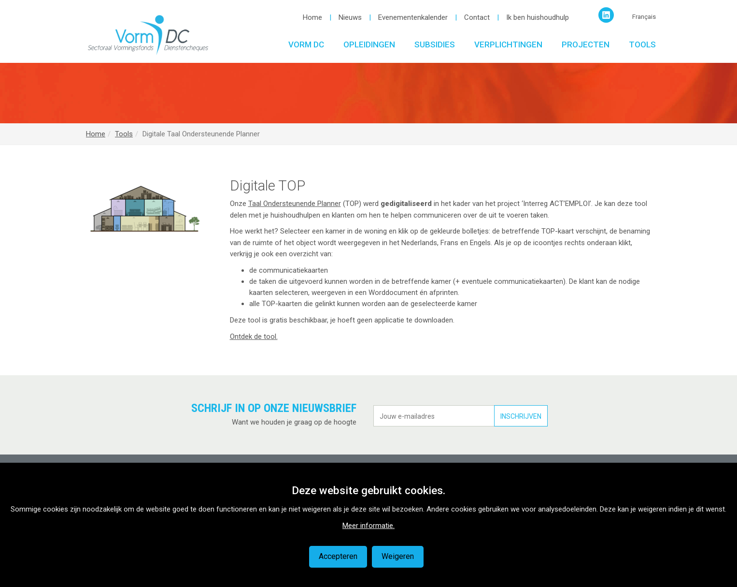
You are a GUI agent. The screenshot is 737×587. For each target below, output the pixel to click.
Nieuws (350, 17)
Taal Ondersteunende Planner (294, 203)
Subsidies (434, 44)
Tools (642, 44)
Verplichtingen (508, 44)
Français (644, 16)
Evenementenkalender (413, 17)
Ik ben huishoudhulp (537, 17)
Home (312, 17)
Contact (477, 17)
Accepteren (338, 556)
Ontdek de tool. (254, 336)
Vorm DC (306, 44)
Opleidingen (369, 44)
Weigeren (398, 556)
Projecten (585, 44)
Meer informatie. (368, 525)
